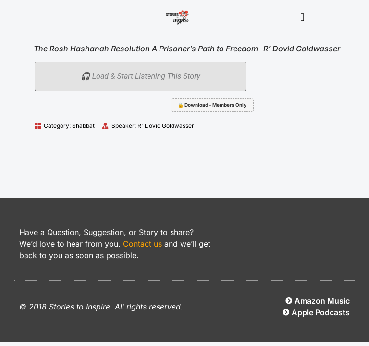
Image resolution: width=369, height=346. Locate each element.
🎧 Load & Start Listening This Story (140, 76)
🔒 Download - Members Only (212, 105)
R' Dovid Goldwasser (165, 125)
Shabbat (83, 125)
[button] (302, 17)
